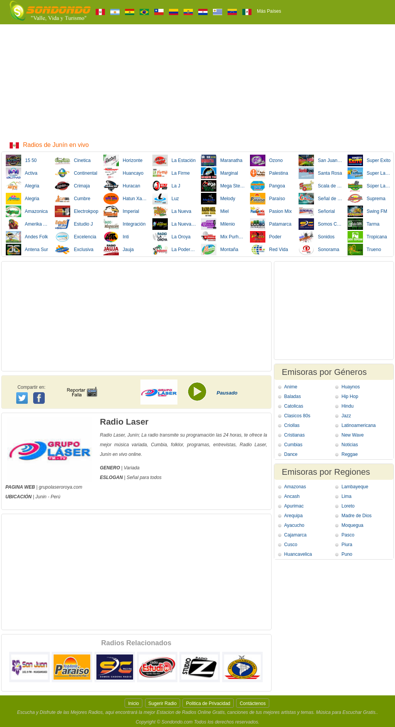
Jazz (346, 415)
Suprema (367, 198)
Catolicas (293, 406)
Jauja (118, 249)
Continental (76, 173)
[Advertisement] (197, 82)
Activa (21, 173)
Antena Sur (27, 249)
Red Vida (269, 249)
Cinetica (73, 160)
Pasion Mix (271, 211)
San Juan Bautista (321, 160)
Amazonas (295, 486)
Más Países (269, 11)
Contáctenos (252, 703)
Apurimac (294, 506)
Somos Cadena (321, 224)
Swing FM (367, 211)
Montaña (219, 249)
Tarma (364, 224)
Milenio (218, 224)
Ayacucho (294, 525)
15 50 (21, 160)
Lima (346, 496)
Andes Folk (27, 237)
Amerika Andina (28, 224)
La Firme (171, 173)
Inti (116, 237)
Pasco (347, 535)
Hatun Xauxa (125, 198)
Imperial (121, 211)
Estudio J (74, 224)
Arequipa (293, 515)
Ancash (292, 496)
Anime (290, 387)
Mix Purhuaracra (223, 237)
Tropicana (367, 237)
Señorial (317, 211)
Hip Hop (349, 396)
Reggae (349, 454)
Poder (266, 237)
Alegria (22, 186)
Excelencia (75, 237)
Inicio (133, 703)
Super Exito (369, 160)
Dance (291, 454)
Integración (124, 224)
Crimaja (72, 186)
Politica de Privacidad (208, 703)
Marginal (219, 173)
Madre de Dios (356, 515)
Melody (218, 198)
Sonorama (319, 249)
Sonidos (316, 237)
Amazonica (27, 211)
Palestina (269, 173)
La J (166, 186)
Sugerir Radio (163, 703)
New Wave (352, 435)
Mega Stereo (223, 186)
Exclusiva (74, 249)
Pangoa (267, 186)
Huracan (121, 186)
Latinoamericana (358, 425)
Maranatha (221, 160)
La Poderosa (174, 249)
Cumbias (293, 444)
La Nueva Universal (174, 224)
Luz (165, 198)
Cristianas (294, 435)
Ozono (266, 160)
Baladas (292, 396)
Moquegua (352, 525)
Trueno (364, 249)
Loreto (347, 506)
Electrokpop (76, 211)
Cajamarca (295, 535)
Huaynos (350, 387)
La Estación (174, 160)
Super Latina (370, 173)
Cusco (290, 544)
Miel (215, 211)
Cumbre (73, 198)
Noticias (349, 444)
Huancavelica (298, 554)
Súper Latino (370, 186)
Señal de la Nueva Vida (321, 198)
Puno (346, 554)
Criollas (292, 425)
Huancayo (123, 173)
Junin (41, 496)
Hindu (347, 406)
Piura (346, 544)
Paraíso (267, 198)
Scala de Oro (321, 186)
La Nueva (171, 211)
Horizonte (122, 160)
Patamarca (271, 224)
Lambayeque (354, 486)
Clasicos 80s (297, 415)
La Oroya (171, 237)
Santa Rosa (320, 173)
